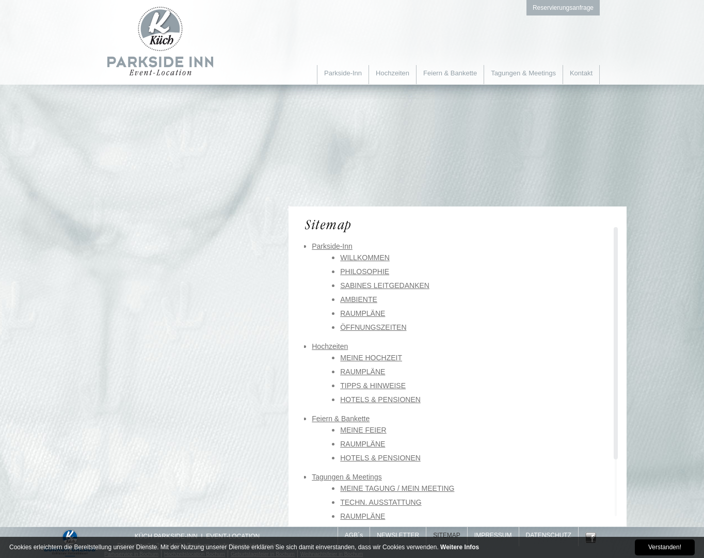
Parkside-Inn (343, 73)
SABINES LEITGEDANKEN (384, 285)
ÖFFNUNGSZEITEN (373, 327)
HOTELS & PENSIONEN (380, 399)
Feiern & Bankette (450, 73)
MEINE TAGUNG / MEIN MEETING (397, 488)
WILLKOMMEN (365, 257)
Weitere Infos (459, 547)
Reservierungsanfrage (563, 7)
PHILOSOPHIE (364, 271)
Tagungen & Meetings (523, 73)
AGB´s (354, 535)
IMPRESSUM (493, 535)
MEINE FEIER (363, 430)
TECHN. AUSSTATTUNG (380, 502)
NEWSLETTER (398, 535)
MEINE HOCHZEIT (371, 358)
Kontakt (581, 73)
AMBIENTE (358, 299)
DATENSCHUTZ (548, 535)
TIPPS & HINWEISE (373, 385)
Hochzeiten (392, 73)
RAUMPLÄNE (362, 313)
